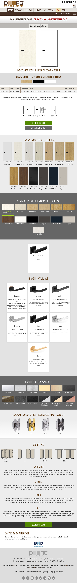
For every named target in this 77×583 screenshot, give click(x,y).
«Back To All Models (38, 128)
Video (32, 568)
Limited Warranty (19, 572)
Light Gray (63, 179)
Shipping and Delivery (56, 572)
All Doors (44, 26)
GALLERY (38, 10)
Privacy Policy (43, 572)
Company (70, 565)
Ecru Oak (39, 154)
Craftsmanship (8, 565)
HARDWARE (28, 10)
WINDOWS (18, 10)
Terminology (54, 565)
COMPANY (51, 10)
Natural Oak (49, 154)
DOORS (10, 10)
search (74, 6)
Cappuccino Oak (59, 154)
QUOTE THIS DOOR (38, 123)
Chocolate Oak (23, 179)
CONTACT (65, 10)
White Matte (7, 154)
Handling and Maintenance (39, 565)
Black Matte (33, 179)
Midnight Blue (53, 179)
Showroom (59, 559)
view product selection (62, 13)
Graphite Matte (43, 179)
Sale (58, 10)
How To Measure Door (21, 565)
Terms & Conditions (32, 572)
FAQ (44, 10)
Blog (27, 568)
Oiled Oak (14, 179)
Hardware (63, 565)
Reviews (38, 568)
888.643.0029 (68, 2)
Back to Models (35, 26)
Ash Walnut (29, 154)
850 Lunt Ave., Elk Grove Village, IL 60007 (29, 561)
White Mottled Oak (18, 154)
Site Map (50, 568)
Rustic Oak (69, 154)
